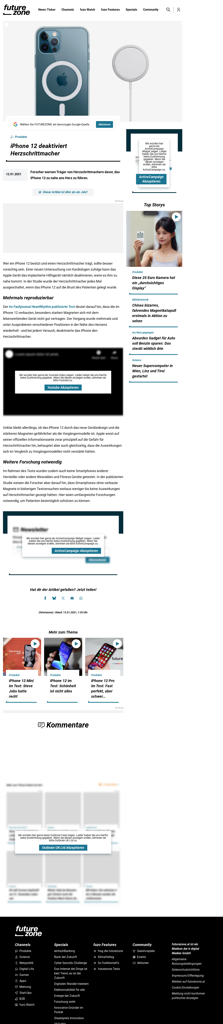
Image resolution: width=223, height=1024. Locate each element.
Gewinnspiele (144, 951)
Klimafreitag (103, 957)
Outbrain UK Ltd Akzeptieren (63, 848)
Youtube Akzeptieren (63, 387)
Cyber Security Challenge (70, 963)
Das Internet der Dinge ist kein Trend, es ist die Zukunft (70, 973)
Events (139, 957)
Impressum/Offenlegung (188, 975)
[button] (168, 9)
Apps (20, 981)
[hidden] (154, 293)
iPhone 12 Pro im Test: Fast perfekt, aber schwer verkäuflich (102, 691)
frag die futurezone (108, 951)
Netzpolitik (24, 963)
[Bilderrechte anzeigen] (6, 24)
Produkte (18, 137)
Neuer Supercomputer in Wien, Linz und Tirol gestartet (152, 370)
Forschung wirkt (64, 1001)
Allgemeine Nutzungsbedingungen (187, 961)
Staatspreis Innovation (69, 1018)
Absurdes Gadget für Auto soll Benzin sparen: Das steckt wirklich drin (153, 343)
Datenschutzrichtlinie (185, 969)
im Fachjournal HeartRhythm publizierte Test (42, 307)
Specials (131, 10)
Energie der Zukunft (67, 996)
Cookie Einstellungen (185, 987)
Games (22, 975)
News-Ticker (46, 9)
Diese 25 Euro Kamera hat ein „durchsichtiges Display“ (153, 282)
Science (136, 360)
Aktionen (141, 963)
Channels (67, 10)
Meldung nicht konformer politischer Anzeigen (188, 996)
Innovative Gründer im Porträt (68, 1010)
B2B (20, 998)
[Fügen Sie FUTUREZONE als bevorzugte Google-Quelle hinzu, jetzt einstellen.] (63, 124)
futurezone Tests (106, 969)
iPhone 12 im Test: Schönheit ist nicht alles (63, 685)
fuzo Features (110, 10)
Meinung (23, 987)
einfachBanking (64, 951)
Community (150, 10)
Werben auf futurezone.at (188, 981)
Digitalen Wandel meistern (71, 984)
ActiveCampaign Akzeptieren (76, 551)
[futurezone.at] (28, 931)
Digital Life (24, 969)
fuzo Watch (87, 10)
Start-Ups (23, 993)
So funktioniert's (106, 963)
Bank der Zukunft (65, 957)
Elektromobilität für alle (69, 990)
